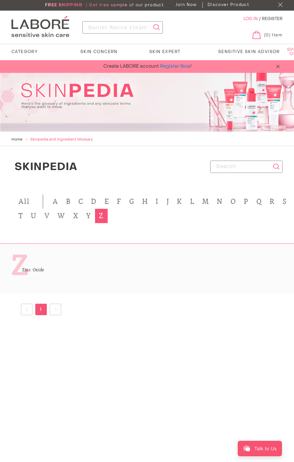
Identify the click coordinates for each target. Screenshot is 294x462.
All (24, 201)
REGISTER (272, 19)
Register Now (175, 66)
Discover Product (228, 5)
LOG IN (251, 19)
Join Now (186, 5)
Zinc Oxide (33, 270)
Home (17, 139)
